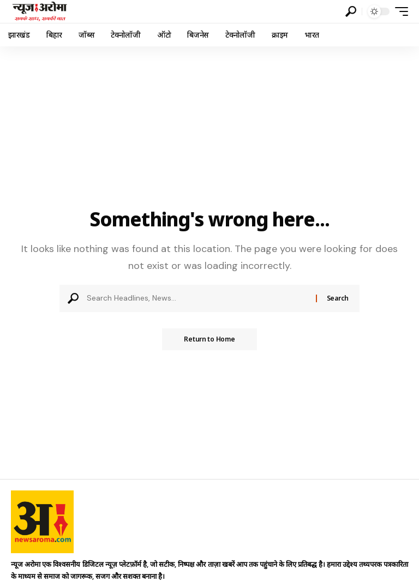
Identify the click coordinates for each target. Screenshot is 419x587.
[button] (351, 11)
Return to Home (209, 339)
